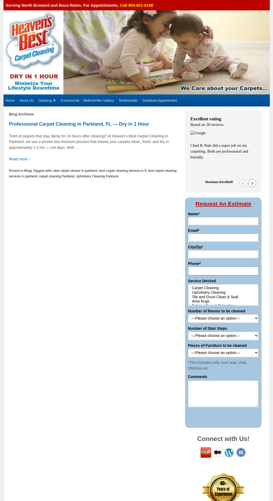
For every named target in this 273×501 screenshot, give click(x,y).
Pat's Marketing (260, 481)
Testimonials (128, 100)
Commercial (70, 100)
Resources (223, 462)
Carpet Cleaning (223, 206)
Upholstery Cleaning (223, 210)
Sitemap (204, 462)
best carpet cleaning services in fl (122, 171)
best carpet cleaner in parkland (75, 171)
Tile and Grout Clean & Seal (223, 214)
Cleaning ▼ (47, 100)
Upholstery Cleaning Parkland (97, 176)
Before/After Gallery (99, 100)
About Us (26, 100)
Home (10, 100)
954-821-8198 (22, 468)
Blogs (28, 171)
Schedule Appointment (159, 100)
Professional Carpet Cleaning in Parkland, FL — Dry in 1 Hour (79, 124)
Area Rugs (223, 219)
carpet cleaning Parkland (56, 176)
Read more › (19, 159)
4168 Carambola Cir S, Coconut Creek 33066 (43, 462)
